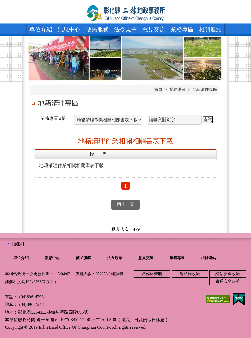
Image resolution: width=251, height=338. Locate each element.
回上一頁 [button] (125, 204)
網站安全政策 (227, 274)
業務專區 (182, 29)
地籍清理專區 (205, 89)
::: (7, 243)
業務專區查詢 (53, 118)
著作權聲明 (152, 274)
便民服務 (97, 29)
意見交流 (153, 29)
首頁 (158, 89)
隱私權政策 (190, 274)
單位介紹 (40, 29)
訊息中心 (69, 29)
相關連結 (210, 29)
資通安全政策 (227, 281)
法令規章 (125, 29)
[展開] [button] (18, 243)
